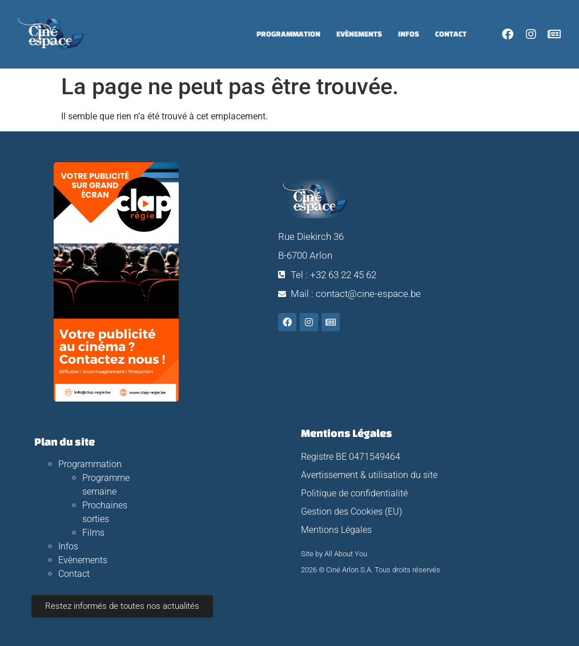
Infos (408, 34)
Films (93, 532)
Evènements (359, 34)
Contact (451, 34)
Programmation (288, 34)
